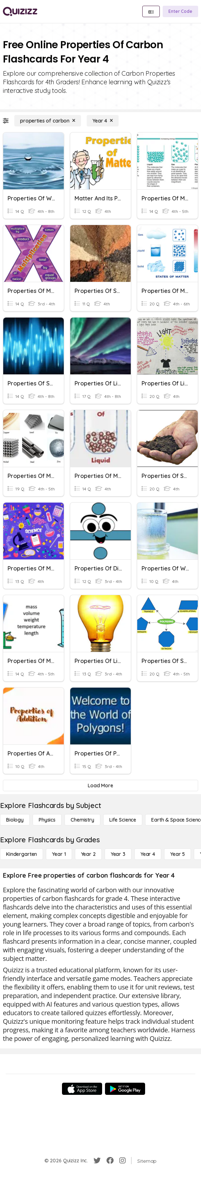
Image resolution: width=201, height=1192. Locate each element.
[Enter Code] (180, 11)
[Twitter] (97, 1160)
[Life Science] (122, 820)
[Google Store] (125, 1089)
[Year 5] (177, 854)
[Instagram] (122, 1160)
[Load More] (100, 785)
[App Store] (82, 1089)
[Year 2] (88, 854)
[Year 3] (118, 854)
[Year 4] (103, 120)
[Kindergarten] (21, 854)
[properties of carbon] (47, 120)
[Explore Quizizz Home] (20, 11)
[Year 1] (59, 854)
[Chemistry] (82, 820)
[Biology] (15, 820)
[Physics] (47, 820)
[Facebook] (110, 1160)
